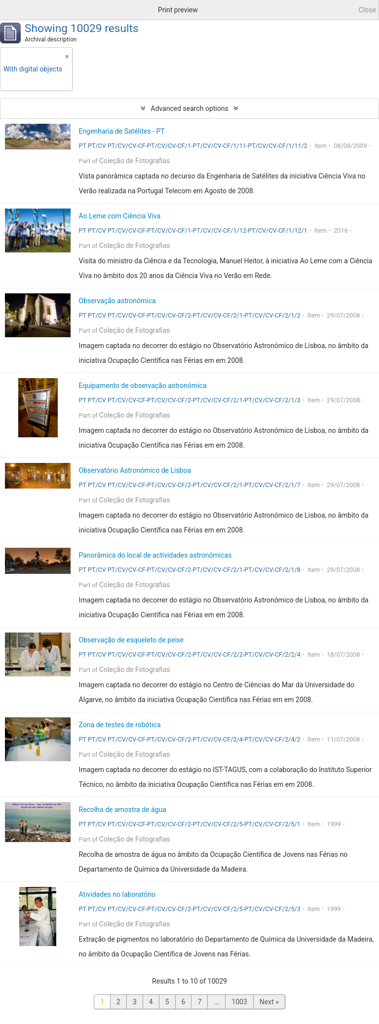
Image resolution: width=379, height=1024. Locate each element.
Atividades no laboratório (117, 894)
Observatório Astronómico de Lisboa (135, 470)
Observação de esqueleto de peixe (131, 640)
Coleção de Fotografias (134, 161)
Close (367, 10)
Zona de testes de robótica (120, 725)
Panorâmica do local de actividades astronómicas (155, 555)
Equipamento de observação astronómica (143, 385)
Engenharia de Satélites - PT (122, 131)
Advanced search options (189, 108)
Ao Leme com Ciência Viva (120, 216)
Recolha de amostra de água (122, 809)
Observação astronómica (117, 301)
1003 (239, 1002)
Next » (269, 1002)
